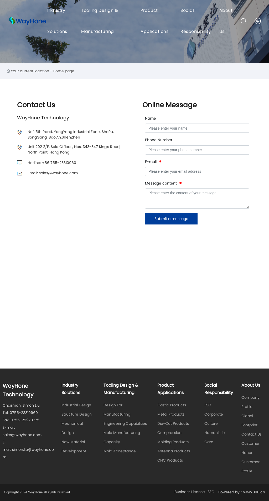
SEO (211, 491)
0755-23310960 (24, 412)
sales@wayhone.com (22, 434)
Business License (189, 491)
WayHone (31, 21)
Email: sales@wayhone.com (53, 173)
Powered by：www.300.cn (241, 492)
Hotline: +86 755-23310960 (52, 162)
